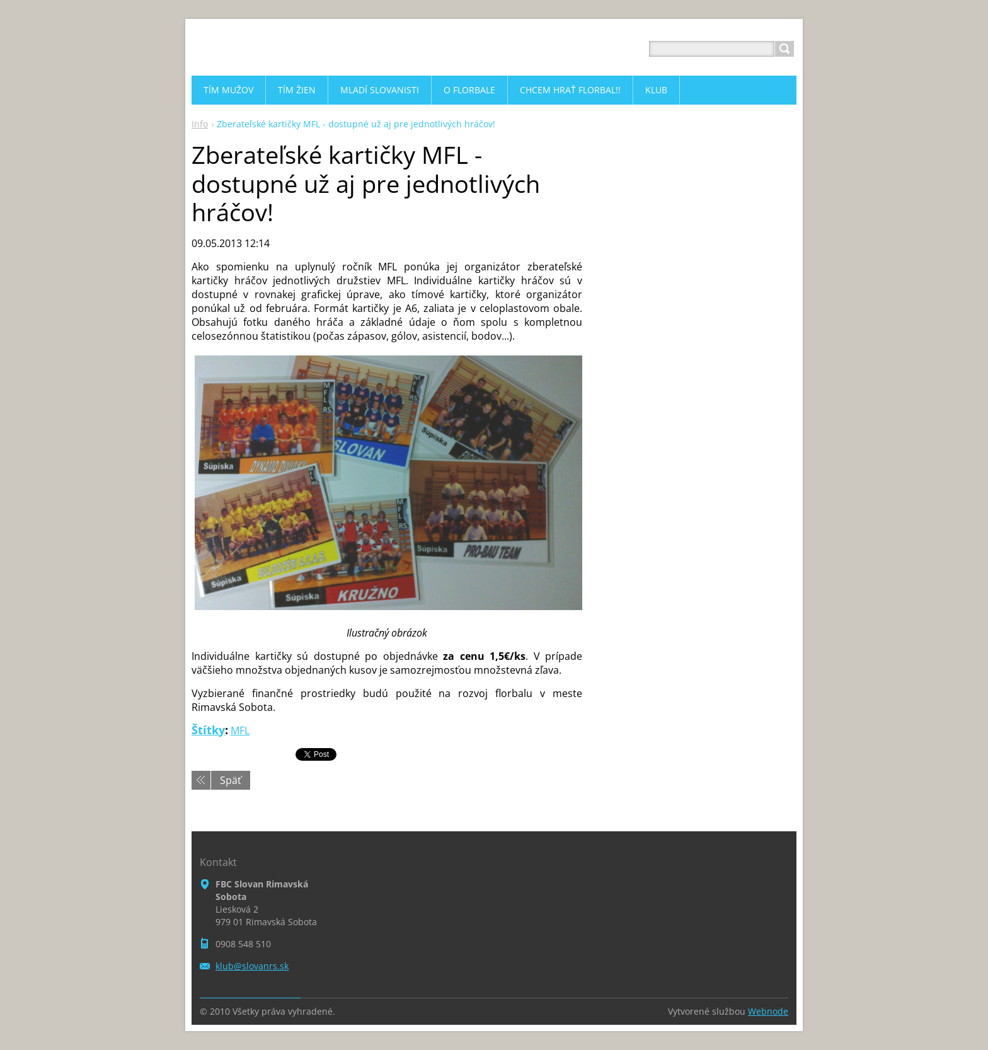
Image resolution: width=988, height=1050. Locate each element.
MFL (240, 730)
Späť (230, 780)
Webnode (768, 1011)
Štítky (208, 729)
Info (200, 124)
